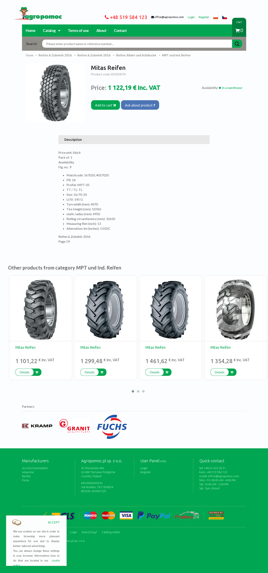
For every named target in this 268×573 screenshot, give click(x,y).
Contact (120, 30)
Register (145, 472)
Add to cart (106, 104)
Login (143, 468)
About (101, 30)
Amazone (28, 472)
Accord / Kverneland (34, 468)
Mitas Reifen (25, 347)
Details (24, 372)
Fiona (25, 480)
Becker (26, 476)
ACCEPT (54, 522)
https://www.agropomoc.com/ (35, 9)
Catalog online (111, 530)
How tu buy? (89, 530)
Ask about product (142, 104)
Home (31, 30)
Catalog (51, 30)
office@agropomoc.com (223, 476)
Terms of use (78, 30)
